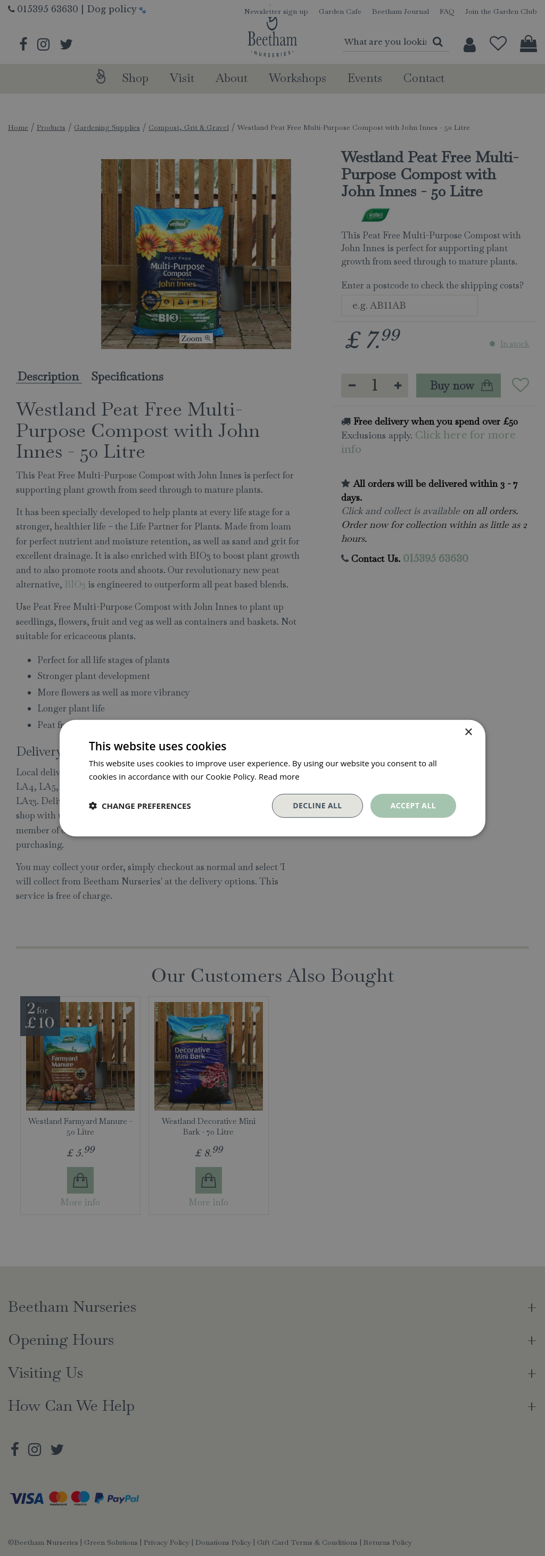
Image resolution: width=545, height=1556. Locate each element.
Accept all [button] (413, 805)
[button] (140, 805)
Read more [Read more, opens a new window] (279, 776)
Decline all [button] (317, 805)
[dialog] (272, 778)
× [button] (468, 732)
